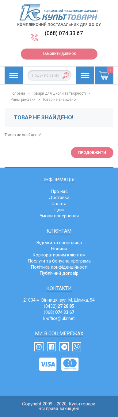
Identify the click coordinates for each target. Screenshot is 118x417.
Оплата (59, 203)
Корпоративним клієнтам (59, 255)
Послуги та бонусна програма (59, 261)
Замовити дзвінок (59, 54)
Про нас (59, 191)
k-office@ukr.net (59, 318)
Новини (59, 249)
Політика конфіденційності (59, 267)
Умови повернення (59, 216)
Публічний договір (59, 273)
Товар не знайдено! (59, 99)
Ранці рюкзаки (23, 99)
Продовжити (92, 152)
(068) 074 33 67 (64, 33)
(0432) (59, 306)
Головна (18, 93)
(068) (59, 312)
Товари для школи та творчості (59, 93)
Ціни (59, 209)
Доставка (59, 197)
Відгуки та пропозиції (59, 242)
